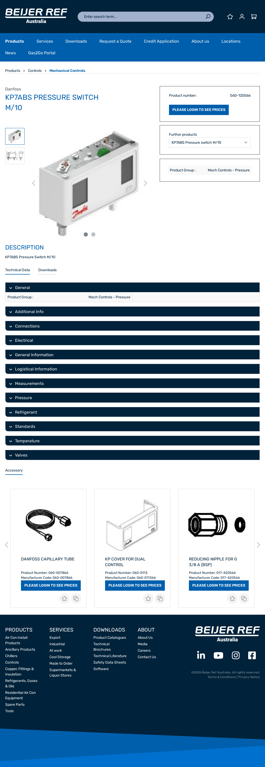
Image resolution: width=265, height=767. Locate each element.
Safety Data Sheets (109, 662)
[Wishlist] (230, 17)
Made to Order (60, 663)
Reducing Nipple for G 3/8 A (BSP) (213, 562)
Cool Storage (60, 657)
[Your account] (242, 17)
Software (101, 669)
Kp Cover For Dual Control (125, 562)
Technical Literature (110, 656)
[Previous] (34, 183)
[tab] (17, 270)
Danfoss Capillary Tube (48, 559)
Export (54, 637)
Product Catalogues (109, 637)
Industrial (57, 644)
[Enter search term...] (140, 17)
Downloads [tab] (47, 270)
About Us (145, 637)
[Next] (145, 183)
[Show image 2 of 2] (93, 234)
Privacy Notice (249, 677)
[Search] (208, 17)
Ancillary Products (20, 649)
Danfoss (13, 89)
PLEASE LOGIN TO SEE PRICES (198, 110)
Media (143, 644)
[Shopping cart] (254, 17)
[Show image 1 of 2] (86, 234)
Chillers (11, 656)
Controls (12, 662)
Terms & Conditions (222, 677)
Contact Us (147, 657)
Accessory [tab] (14, 470)
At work (55, 650)
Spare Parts (15, 704)
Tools (9, 711)
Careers (144, 650)
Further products (183, 134)
